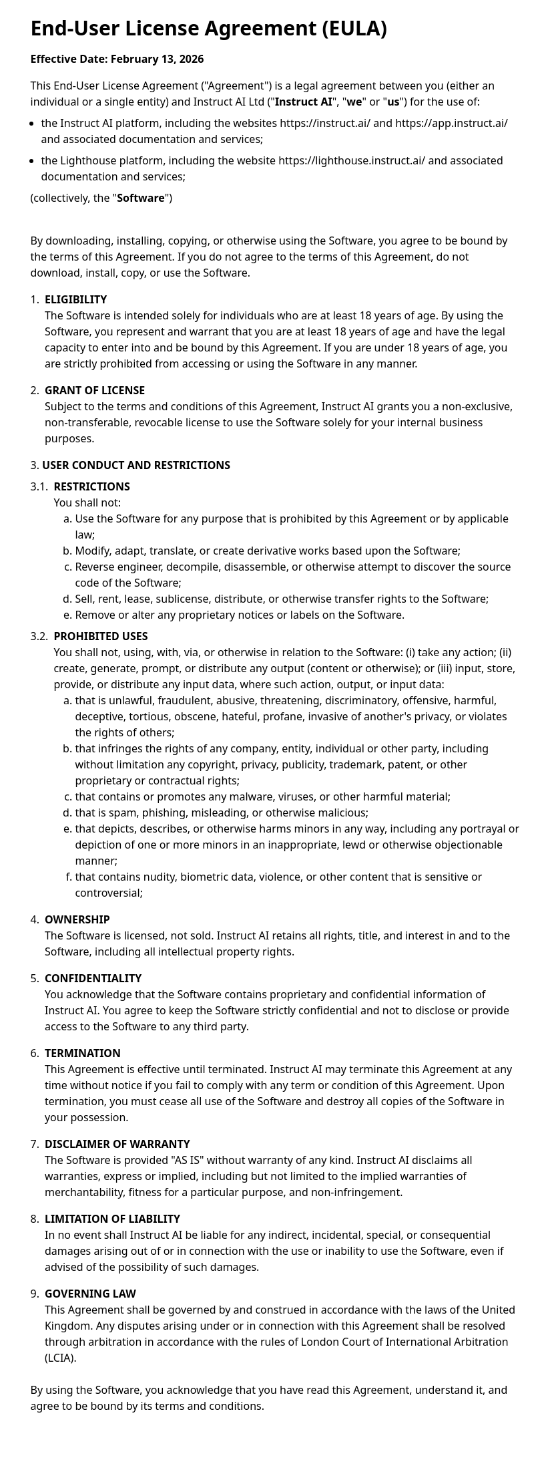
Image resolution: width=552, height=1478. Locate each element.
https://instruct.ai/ (325, 123)
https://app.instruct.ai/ (451, 123)
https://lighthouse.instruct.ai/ (351, 160)
